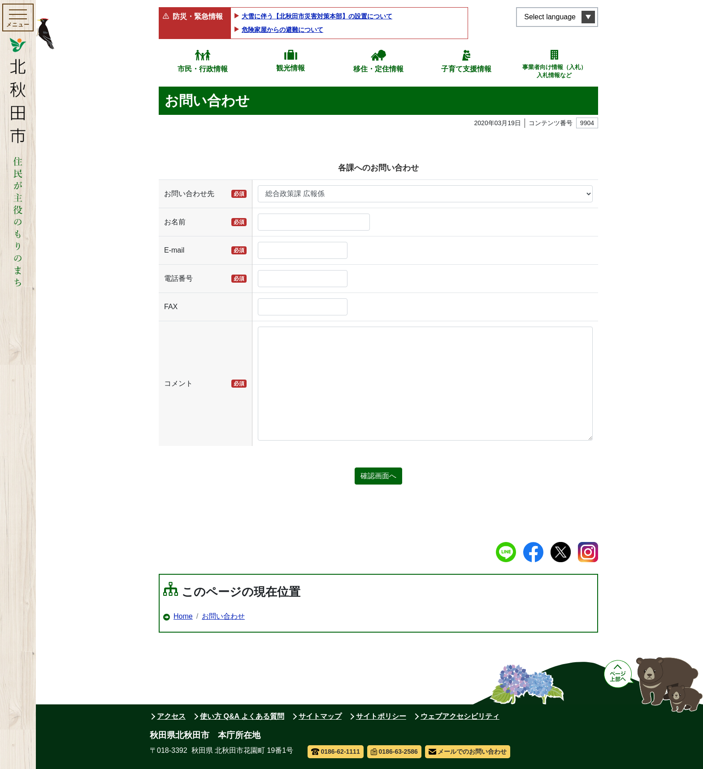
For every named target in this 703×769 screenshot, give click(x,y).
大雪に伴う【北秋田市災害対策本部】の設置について (317, 16)
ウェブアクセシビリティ (460, 716)
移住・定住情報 (378, 69)
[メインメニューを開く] (18, 17)
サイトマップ (320, 716)
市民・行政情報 (203, 69)
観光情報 (290, 68)
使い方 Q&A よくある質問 (242, 716)
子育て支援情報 (466, 69)
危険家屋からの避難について (282, 29)
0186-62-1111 (335, 751)
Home (183, 616)
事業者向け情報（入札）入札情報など (554, 71)
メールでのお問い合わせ (468, 751)
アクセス (171, 716)
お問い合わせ (223, 616)
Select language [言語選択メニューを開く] (550, 17)
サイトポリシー (381, 716)
